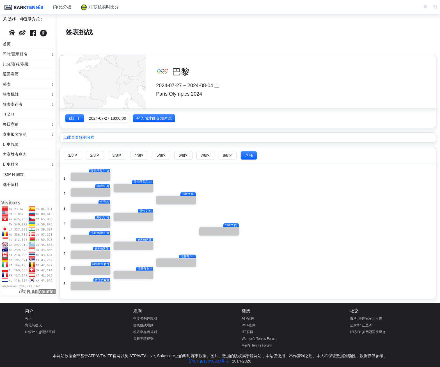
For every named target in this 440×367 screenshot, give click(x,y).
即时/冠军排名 (29, 54)
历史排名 (29, 165)
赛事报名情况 (29, 135)
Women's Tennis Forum (259, 339)
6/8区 (183, 155)
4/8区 (139, 155)
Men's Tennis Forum (257, 345)
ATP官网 (248, 318)
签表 (29, 84)
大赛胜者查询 (14, 154)
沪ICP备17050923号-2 (209, 361)
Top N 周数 (13, 174)
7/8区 (205, 155)
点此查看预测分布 (79, 137)
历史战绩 (11, 144)
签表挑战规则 (143, 325)
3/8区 (117, 155)
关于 (28, 318)
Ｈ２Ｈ (9, 114)
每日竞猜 (29, 124)
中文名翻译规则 (145, 318)
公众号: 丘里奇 (361, 325)
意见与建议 (33, 325)
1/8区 (73, 155)
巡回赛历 (11, 74)
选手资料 (11, 184)
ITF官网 (247, 332)
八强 (249, 155)
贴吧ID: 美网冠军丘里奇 (368, 332)
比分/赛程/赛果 (16, 64)
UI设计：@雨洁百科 (40, 332)
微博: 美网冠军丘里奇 (366, 318)
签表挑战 (29, 94)
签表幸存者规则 (145, 332)
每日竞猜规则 (143, 339)
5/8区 (161, 155)
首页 (7, 44)
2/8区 (95, 155)
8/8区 (227, 155)
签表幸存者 (29, 105)
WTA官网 (249, 325)
